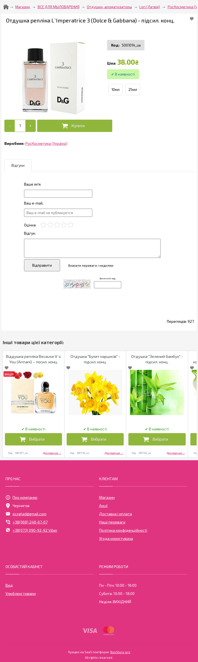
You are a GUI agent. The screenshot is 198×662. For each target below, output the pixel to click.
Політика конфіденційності (123, 530)
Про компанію (21, 497)
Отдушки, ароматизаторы (109, 7)
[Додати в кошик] (74, 125)
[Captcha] (107, 284)
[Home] (6, 7)
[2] (50, 224)
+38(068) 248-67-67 (26, 522)
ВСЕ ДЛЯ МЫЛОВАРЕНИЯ (58, 7)
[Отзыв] (58, 194)
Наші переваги (112, 522)
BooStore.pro (120, 651)
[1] (43, 224)
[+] (30, 126)
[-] (10, 126)
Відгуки (18, 165)
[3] (57, 224)
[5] (70, 224)
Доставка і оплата (115, 513)
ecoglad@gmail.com (25, 513)
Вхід (9, 585)
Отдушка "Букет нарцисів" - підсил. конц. (95, 359)
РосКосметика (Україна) (46, 143)
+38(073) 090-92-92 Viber (31, 530)
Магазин (22, 7)
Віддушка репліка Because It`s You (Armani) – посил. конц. (33, 359)
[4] (63, 224)
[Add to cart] (20, 125)
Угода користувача (116, 538)
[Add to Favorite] (192, 18)
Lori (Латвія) (149, 7)
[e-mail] (58, 213)
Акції (103, 505)
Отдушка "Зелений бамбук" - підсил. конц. (157, 359)
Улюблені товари (20, 593)
